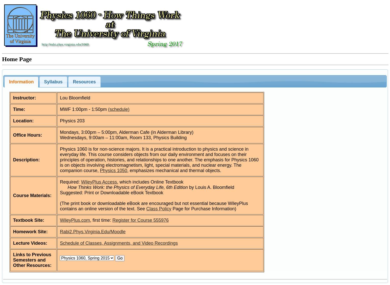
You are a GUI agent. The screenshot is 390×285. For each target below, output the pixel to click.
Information (21, 81)
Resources (84, 81)
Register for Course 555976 (140, 220)
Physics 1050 (113, 170)
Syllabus (53, 81)
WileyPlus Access (99, 182)
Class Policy (158, 208)
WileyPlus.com (75, 220)
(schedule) (118, 109)
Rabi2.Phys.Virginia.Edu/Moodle (93, 231)
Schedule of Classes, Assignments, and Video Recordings (119, 243)
